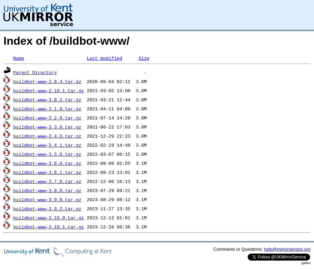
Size (144, 58)
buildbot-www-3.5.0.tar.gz (47, 154)
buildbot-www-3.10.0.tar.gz (48, 217)
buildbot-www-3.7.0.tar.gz (47, 181)
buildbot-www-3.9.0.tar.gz (47, 199)
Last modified (104, 58)
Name (18, 58)
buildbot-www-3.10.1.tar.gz (48, 227)
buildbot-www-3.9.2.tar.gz (47, 208)
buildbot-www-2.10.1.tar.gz (48, 90)
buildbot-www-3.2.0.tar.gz (47, 118)
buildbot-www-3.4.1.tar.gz (47, 145)
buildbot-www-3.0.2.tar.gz (47, 99)
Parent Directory (35, 72)
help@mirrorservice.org (287, 249)
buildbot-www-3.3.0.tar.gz (47, 127)
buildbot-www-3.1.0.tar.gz (47, 108)
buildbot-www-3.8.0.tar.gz (47, 190)
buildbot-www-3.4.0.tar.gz (47, 136)
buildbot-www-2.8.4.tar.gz (47, 81)
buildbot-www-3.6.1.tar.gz (47, 172)
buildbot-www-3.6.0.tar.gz (47, 163)
